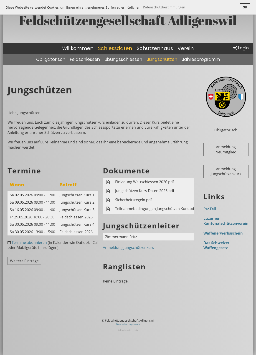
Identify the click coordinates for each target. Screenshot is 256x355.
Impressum (134, 324)
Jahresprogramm (201, 59)
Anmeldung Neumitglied (225, 149)
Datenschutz (122, 324)
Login (241, 48)
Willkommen (78, 48)
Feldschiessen (85, 59)
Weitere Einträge (24, 260)
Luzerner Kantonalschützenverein (225, 221)
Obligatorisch (50, 59)
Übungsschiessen (123, 59)
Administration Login (128, 330)
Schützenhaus (155, 48)
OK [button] (245, 7)
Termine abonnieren (29, 242)
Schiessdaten (115, 48)
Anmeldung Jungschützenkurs (128, 247)
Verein (185, 48)
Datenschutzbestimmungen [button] (164, 7)
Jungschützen (162, 59)
